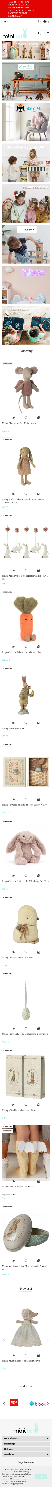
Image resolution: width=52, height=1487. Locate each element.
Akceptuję (41, 1477)
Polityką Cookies (7, 1472)
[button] (46, 21)
